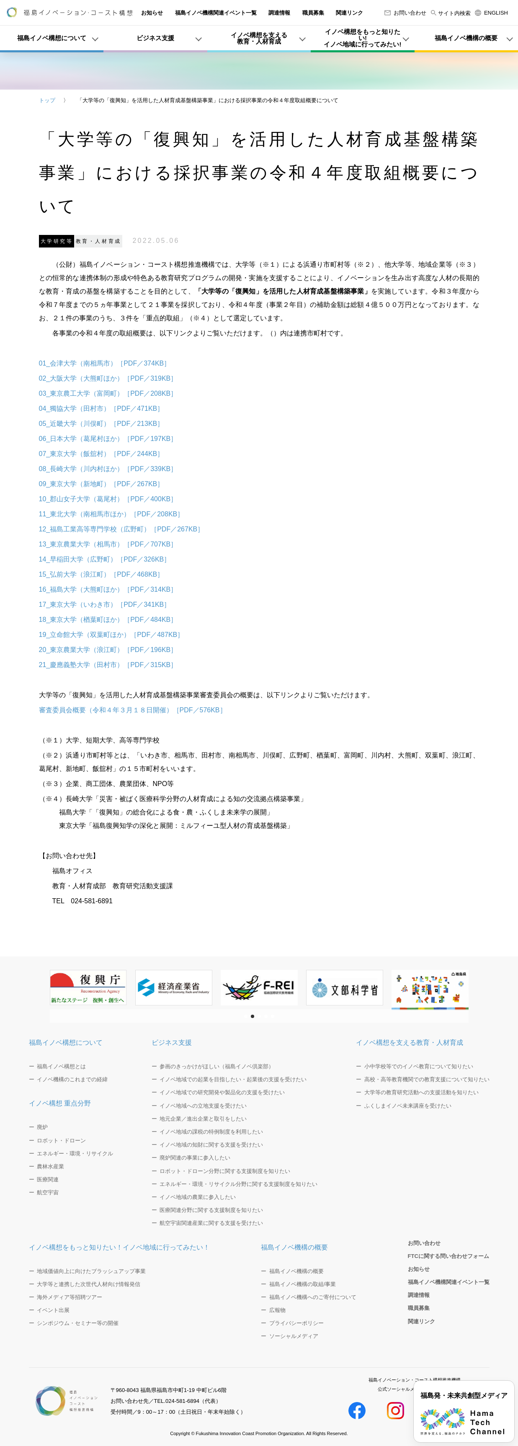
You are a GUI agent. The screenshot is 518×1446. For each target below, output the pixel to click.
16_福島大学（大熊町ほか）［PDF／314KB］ (108, 589)
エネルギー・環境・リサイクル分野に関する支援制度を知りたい (238, 1184)
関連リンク (349, 12)
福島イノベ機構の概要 (294, 1247)
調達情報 (279, 12)
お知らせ (152, 12)
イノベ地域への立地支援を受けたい (203, 1106)
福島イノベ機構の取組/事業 (302, 1284)
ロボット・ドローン (61, 1140)
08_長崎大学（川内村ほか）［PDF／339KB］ (108, 468)
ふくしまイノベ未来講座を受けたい (407, 1106)
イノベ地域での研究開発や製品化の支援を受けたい (222, 1092)
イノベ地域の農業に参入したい (198, 1197)
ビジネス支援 (172, 1042)
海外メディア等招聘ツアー (69, 1297)
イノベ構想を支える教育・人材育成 (409, 1042)
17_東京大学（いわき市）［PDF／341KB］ (105, 604)
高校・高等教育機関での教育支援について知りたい (427, 1079)
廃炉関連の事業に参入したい (195, 1158)
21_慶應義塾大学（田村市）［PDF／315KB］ (108, 664)
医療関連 (48, 1179)
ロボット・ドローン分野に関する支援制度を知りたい (225, 1171)
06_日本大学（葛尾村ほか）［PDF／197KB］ (108, 438)
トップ (47, 100)
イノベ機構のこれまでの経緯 (72, 1079)
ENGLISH (491, 13)
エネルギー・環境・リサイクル (75, 1153)
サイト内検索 (450, 13)
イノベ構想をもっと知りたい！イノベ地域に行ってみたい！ (119, 1247)
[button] (245, 1016)
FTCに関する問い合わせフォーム (448, 1256)
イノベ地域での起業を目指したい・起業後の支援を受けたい (233, 1079)
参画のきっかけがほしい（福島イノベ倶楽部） (217, 1066)
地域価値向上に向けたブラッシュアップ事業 (91, 1271)
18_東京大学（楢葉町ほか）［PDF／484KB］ (108, 619)
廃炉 (42, 1127)
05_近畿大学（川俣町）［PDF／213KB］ (101, 423)
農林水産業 (50, 1166)
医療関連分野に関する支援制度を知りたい (211, 1210)
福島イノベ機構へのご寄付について (312, 1297)
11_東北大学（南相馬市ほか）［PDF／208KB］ (111, 514)
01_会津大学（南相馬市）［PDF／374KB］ (105, 363)
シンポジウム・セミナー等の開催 (78, 1323)
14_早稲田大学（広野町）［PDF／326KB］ (105, 559)
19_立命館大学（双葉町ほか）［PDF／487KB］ (111, 634)
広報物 (277, 1310)
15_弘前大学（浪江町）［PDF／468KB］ (101, 574)
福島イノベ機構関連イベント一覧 (216, 12)
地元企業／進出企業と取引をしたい (203, 1119)
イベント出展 (53, 1310)
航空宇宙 (48, 1192)
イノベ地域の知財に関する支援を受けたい (211, 1145)
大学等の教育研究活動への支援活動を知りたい (421, 1092)
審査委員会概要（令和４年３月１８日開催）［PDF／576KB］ (133, 710)
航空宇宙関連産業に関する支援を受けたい (211, 1223)
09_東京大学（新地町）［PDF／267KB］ (101, 483)
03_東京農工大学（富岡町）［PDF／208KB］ (108, 393)
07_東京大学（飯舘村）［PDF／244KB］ (101, 453)
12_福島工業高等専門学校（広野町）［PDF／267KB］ (121, 529)
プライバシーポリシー (296, 1323)
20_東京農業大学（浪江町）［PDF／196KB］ (108, 649)
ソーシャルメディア (293, 1336)
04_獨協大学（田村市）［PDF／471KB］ (101, 408)
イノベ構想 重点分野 (60, 1103)
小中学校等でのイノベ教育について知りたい (418, 1066)
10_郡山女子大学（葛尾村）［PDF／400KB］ (108, 499)
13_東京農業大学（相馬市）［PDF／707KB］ (108, 544)
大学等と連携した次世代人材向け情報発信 (88, 1284)
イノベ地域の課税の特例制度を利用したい (211, 1132)
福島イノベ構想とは (61, 1066)
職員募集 (313, 12)
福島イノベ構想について (66, 1042)
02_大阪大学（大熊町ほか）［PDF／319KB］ (108, 378)
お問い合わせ (405, 13)
